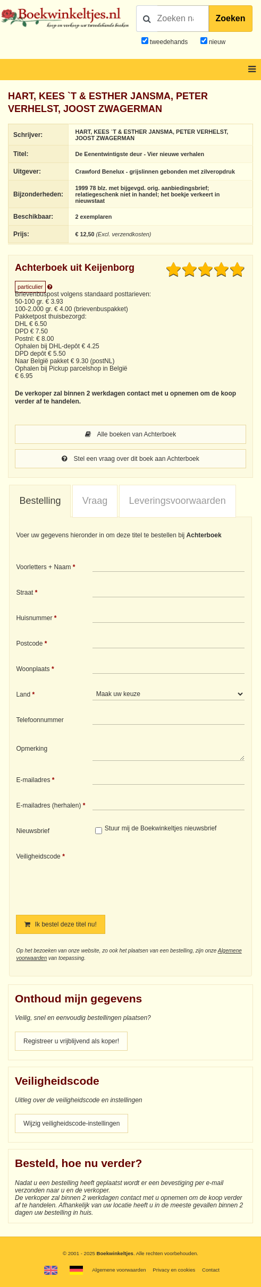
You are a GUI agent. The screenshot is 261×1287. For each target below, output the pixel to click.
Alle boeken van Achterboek (130, 434)
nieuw (216, 42)
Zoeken (231, 18)
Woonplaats (32, 669)
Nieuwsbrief (32, 831)
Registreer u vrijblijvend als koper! (71, 1041)
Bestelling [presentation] (40, 500)
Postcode (29, 643)
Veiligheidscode (38, 856)
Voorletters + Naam (43, 567)
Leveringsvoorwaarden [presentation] (177, 500)
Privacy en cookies (174, 1270)
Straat (24, 592)
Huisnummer (34, 618)
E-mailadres (33, 780)
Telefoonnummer (39, 720)
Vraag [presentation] (94, 500)
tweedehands (169, 42)
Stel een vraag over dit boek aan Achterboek (130, 458)
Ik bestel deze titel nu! (60, 924)
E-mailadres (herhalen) (48, 805)
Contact (211, 1270)
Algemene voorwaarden (119, 1270)
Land (23, 694)
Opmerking (31, 748)
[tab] (40, 501)
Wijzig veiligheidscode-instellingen (71, 1123)
